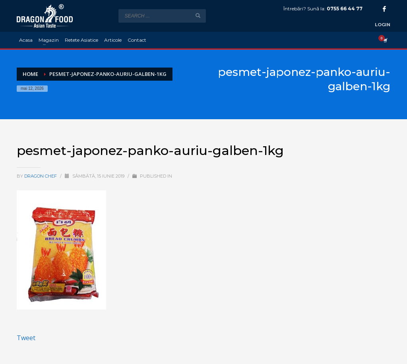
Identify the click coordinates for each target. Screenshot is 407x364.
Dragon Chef (41, 176)
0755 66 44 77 (344, 9)
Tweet (26, 337)
